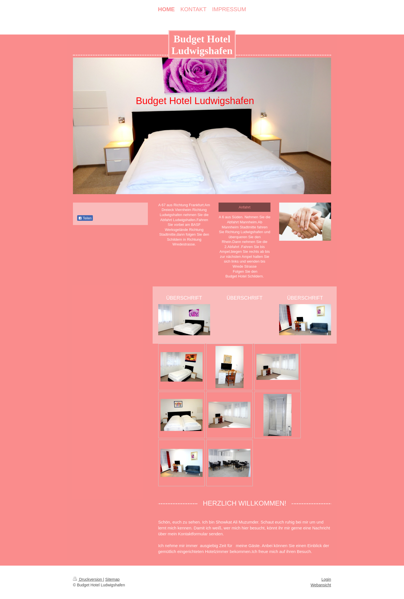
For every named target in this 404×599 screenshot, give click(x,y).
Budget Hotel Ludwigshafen (202, 44)
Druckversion (88, 579)
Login (326, 579)
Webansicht (321, 585)
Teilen (84, 218)
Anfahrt (245, 207)
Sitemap (112, 579)
